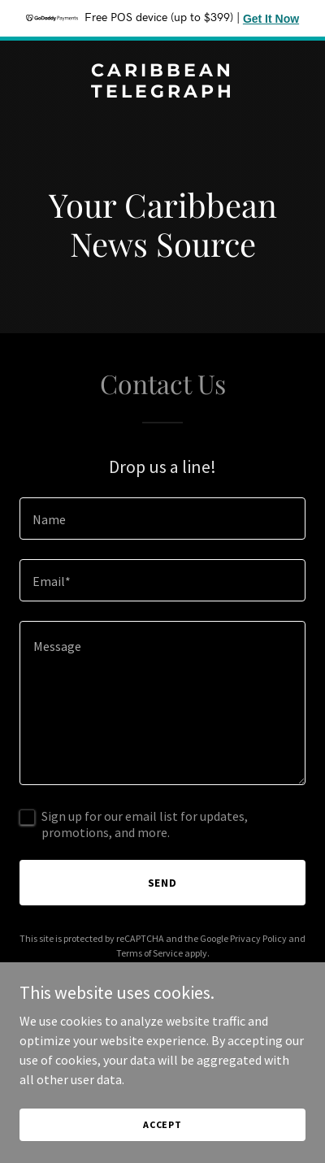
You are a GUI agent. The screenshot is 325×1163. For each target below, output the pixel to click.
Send (163, 882)
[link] (162, 93)
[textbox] (163, 518)
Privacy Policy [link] (258, 938)
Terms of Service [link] (149, 953)
